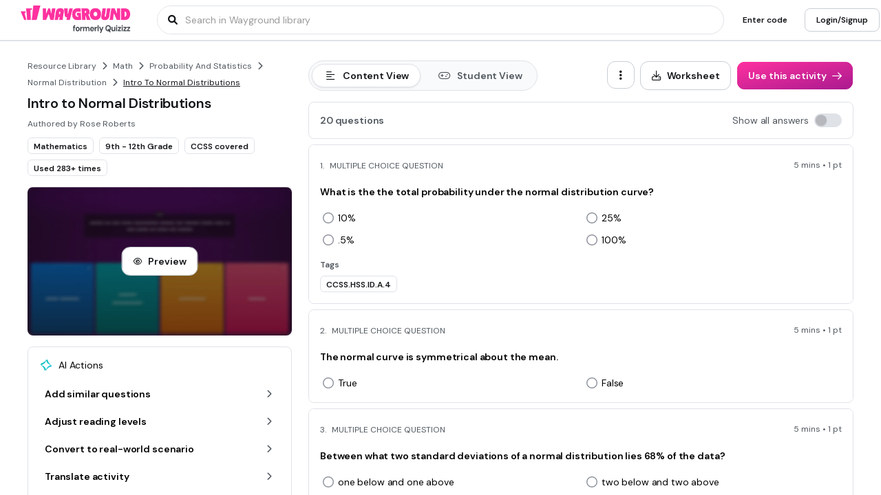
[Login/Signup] (842, 20)
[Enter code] (765, 20)
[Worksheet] (686, 75)
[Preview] (159, 261)
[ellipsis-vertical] (621, 75)
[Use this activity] (794, 75)
